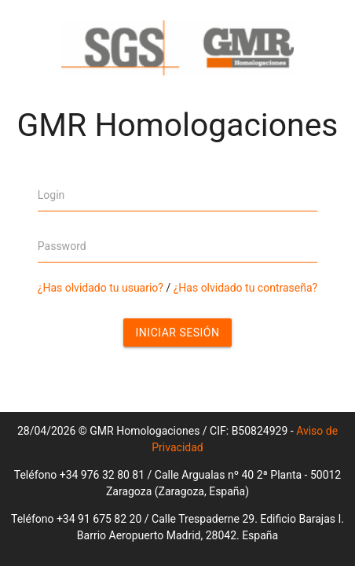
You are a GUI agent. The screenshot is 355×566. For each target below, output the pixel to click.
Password (62, 246)
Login (51, 195)
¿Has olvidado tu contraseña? (245, 287)
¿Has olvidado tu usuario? (100, 287)
